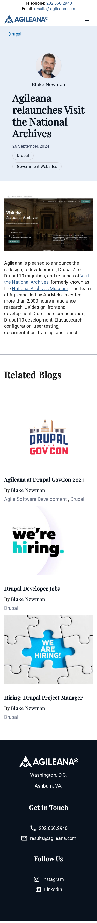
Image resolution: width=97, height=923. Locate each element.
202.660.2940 (59, 3)
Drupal (23, 155)
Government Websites (37, 166)
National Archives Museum (40, 288)
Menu (88, 19)
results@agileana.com (54, 8)
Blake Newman (28, 490)
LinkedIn (48, 889)
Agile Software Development (35, 499)
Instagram (48, 879)
